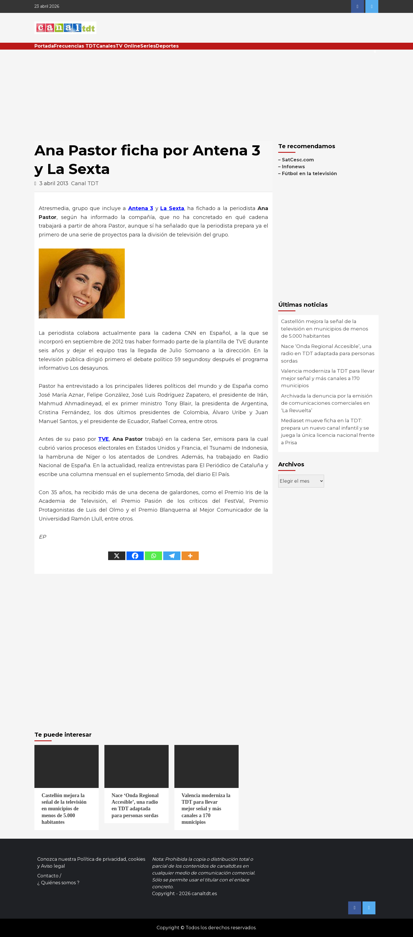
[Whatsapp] (153, 555)
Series (148, 46)
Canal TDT (85, 183)
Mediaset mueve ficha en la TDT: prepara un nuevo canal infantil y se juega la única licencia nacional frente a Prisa (328, 431)
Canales (106, 46)
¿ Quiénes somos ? (58, 882)
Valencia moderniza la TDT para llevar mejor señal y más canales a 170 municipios (328, 378)
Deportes (167, 46)
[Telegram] (171, 555)
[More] (190, 555)
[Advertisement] (206, 92)
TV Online (128, 46)
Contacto (48, 876)
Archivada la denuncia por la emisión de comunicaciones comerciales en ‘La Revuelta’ (327, 403)
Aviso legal (53, 866)
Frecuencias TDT (75, 46)
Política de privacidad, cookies (111, 859)
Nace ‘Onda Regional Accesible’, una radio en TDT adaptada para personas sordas (328, 353)
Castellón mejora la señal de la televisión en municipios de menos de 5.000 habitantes (324, 328)
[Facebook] (135, 555)
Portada (44, 46)
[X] (116, 555)
